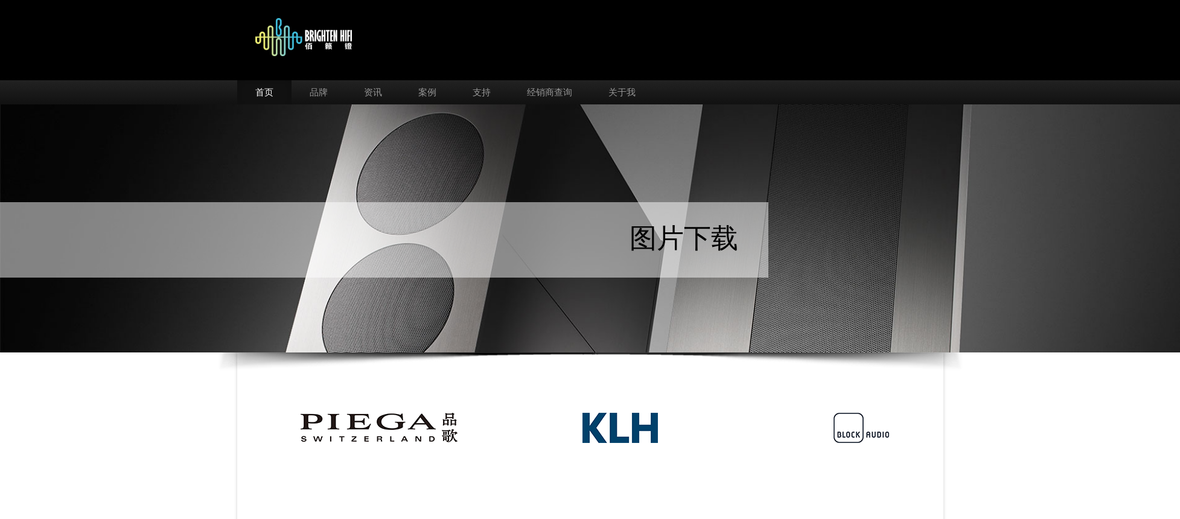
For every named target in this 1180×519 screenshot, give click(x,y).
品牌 (319, 92)
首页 (264, 92)
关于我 (622, 92)
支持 (482, 92)
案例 (427, 92)
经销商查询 (549, 92)
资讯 (373, 92)
